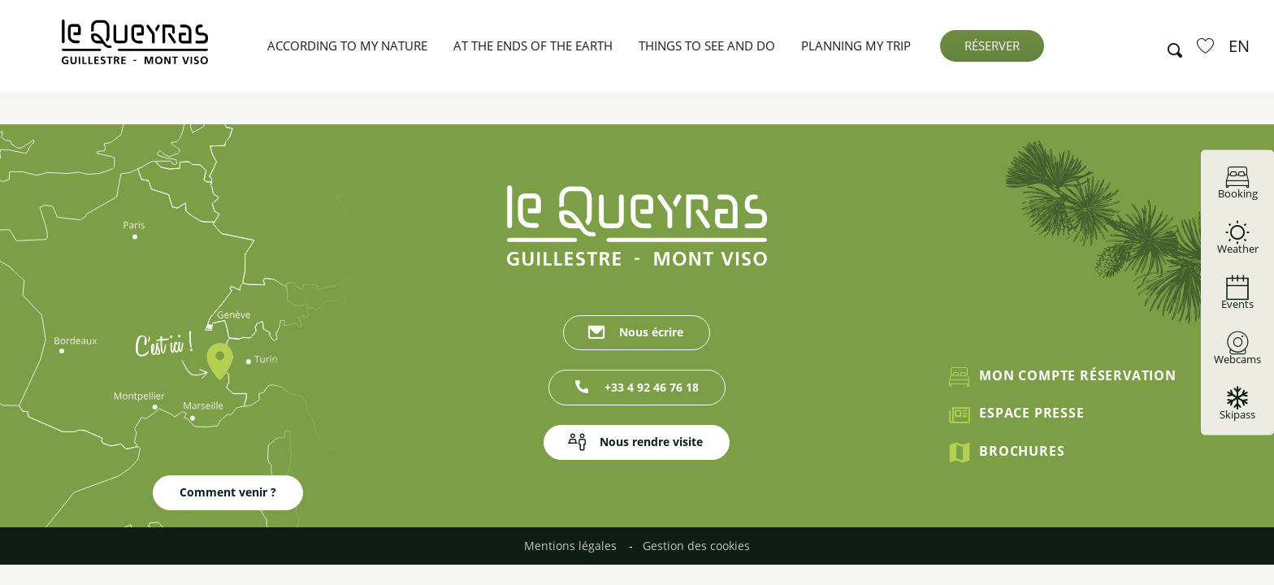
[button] (1170, 46)
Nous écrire (651, 332)
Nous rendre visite (651, 441)
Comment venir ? (228, 492)
